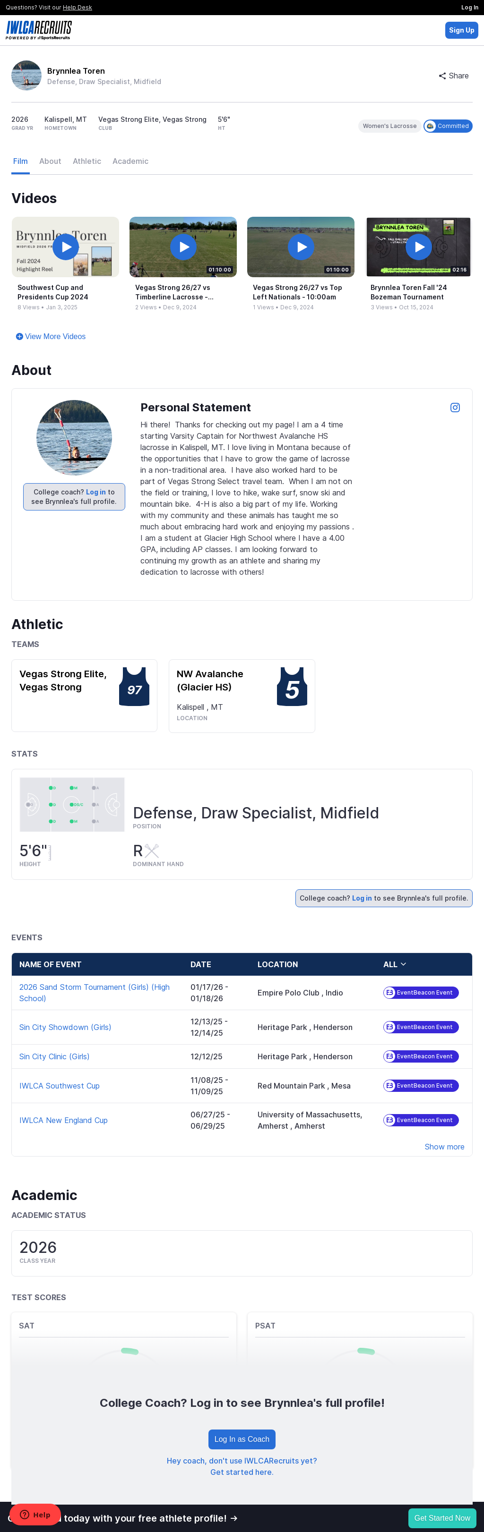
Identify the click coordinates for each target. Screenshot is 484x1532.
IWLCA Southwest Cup (59, 1085)
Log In (469, 7)
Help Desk (77, 7)
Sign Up (462, 30)
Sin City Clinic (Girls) (54, 1056)
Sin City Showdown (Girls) (65, 1027)
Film (20, 161)
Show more (445, 1146)
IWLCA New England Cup (63, 1120)
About (50, 161)
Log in (96, 492)
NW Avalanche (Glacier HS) (210, 680)
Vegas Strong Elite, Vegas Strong (63, 680)
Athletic (87, 161)
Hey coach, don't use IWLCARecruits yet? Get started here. (242, 1466)
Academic (130, 161)
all (395, 964)
